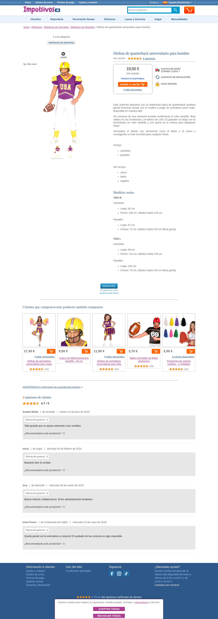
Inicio (28, 2)
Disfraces (109, 19)
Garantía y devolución (38, 585)
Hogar (158, 19)
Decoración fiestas (84, 19)
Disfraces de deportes (61, 43)
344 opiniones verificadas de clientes (121, 597)
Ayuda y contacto (88, 2)
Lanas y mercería (135, 19)
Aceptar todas (108, 609)
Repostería (56, 19)
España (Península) (177, 2)
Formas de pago (65, 2)
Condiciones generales (78, 570)
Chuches (36, 19)
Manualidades (179, 19)
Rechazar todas (108, 615)
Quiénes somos (34, 581)
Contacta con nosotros (167, 585)
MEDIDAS (109, 286)
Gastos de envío (44, 2)
